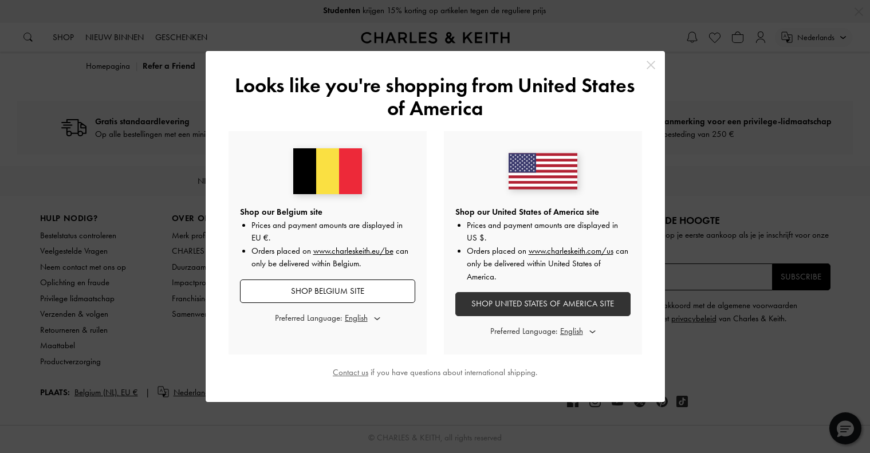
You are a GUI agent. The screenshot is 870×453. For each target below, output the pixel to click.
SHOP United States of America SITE (542, 303)
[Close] (651, 65)
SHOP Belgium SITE (327, 291)
